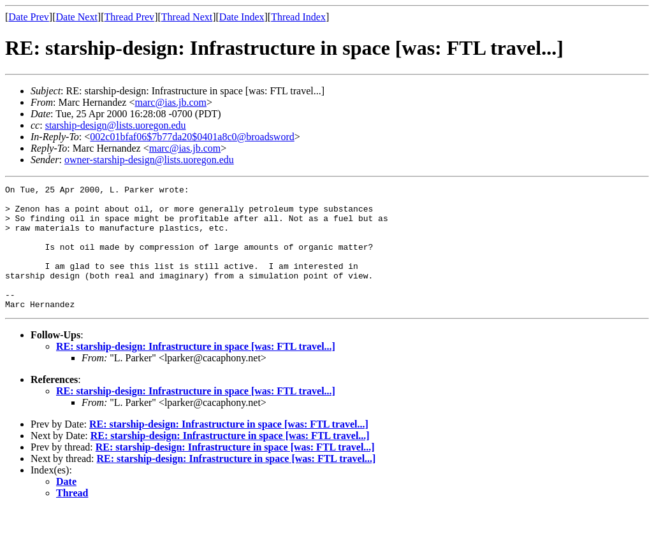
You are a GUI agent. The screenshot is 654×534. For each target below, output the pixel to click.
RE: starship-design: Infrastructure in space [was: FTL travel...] (195, 371)
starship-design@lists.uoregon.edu (115, 125)
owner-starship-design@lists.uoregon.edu (149, 159)
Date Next (77, 16)
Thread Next (186, 16)
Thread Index (298, 16)
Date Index (242, 16)
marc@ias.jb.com (170, 102)
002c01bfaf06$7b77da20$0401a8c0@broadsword (192, 136)
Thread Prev (129, 16)
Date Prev (28, 16)
